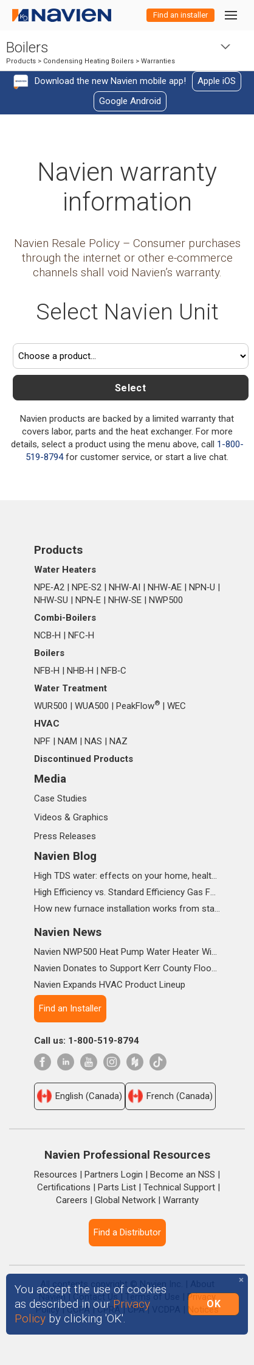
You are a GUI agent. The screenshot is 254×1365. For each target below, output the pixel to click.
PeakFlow (138, 705)
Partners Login (113, 1174)
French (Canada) (170, 1096)
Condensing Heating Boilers (88, 61)
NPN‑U (202, 587)
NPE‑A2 (49, 587)
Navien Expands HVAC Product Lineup (109, 984)
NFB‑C (113, 670)
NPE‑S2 (86, 587)
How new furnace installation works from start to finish (127, 908)
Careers (72, 1200)
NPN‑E (88, 600)
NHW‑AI (124, 587)
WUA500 (92, 705)
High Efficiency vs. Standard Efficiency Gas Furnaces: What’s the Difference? (127, 892)
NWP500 (166, 600)
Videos (48, 817)
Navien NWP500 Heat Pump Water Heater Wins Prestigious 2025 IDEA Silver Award (127, 951)
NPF (42, 741)
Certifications (64, 1187)
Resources (55, 1174)
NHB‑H (80, 670)
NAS (93, 741)
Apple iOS (216, 80)
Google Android (130, 101)
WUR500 (50, 705)
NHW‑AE (165, 587)
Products (21, 61)
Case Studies (60, 798)
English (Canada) (79, 1096)
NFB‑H (47, 670)
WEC (176, 705)
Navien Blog (65, 856)
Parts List (117, 1187)
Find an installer (180, 14)
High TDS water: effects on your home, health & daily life (127, 875)
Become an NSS (182, 1174)
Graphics (90, 817)
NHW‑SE (125, 600)
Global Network (125, 1200)
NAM (67, 741)
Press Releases (65, 836)
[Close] (241, 1280)
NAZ (118, 741)
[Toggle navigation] (230, 15)
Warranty (181, 1200)
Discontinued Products (83, 758)
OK (214, 1304)
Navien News (67, 932)
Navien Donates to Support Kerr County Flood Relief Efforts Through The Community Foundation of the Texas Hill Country (127, 968)
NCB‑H (47, 635)
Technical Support (179, 1187)
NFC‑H (81, 635)
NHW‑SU (51, 600)
